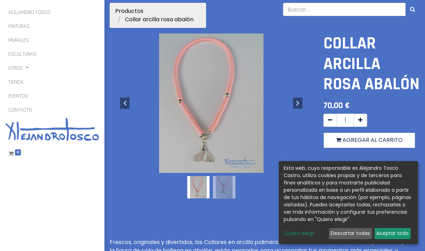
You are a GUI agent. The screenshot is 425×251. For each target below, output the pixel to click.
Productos (129, 11)
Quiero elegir (299, 233)
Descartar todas (350, 233)
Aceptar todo (392, 233)
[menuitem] (29, 13)
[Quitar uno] (330, 120)
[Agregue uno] (360, 120)
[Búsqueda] (413, 9)
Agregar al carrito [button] (369, 140)
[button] (125, 103)
